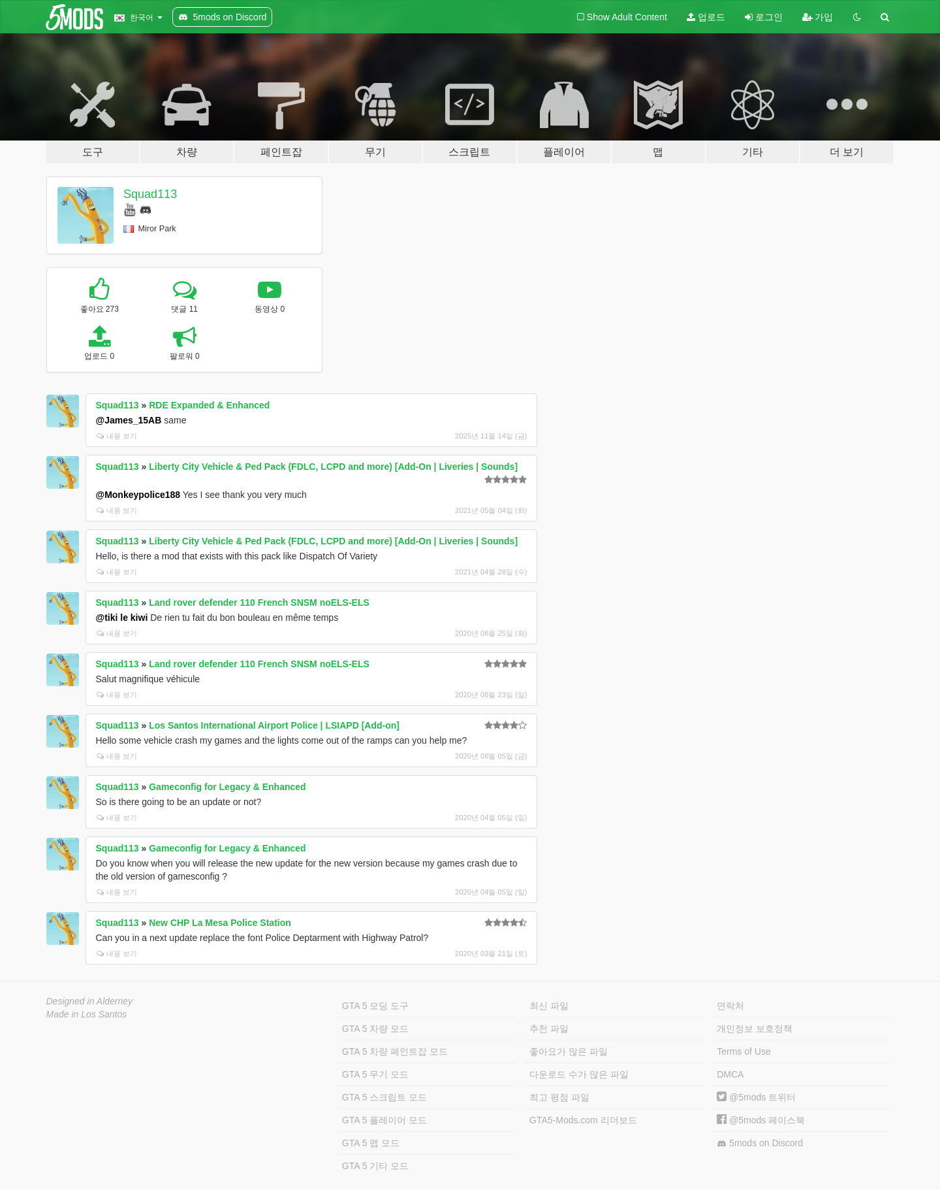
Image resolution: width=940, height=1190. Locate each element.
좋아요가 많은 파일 (568, 1051)
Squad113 (150, 194)
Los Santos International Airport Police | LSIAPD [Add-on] (274, 725)
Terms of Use (743, 1051)
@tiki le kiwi (122, 617)
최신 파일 (549, 1005)
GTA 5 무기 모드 (375, 1074)
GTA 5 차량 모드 (375, 1028)
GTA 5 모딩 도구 (375, 1005)
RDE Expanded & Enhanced (209, 405)
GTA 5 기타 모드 (375, 1166)
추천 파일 (549, 1028)
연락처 (730, 1005)
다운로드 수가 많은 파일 (579, 1074)
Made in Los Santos (86, 1014)
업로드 (706, 17)
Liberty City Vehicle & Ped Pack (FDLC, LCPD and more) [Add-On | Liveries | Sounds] (333, 466)
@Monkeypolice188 (138, 494)
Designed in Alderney (89, 1001)
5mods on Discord (760, 1143)
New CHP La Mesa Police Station (220, 922)
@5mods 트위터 (756, 1097)
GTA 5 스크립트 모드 (384, 1097)
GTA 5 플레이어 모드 (384, 1120)
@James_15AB (129, 420)
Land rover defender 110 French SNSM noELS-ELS (259, 602)
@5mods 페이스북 (761, 1120)
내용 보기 (117, 436)
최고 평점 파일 (559, 1097)
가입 (818, 17)
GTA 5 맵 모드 (371, 1143)
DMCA (730, 1074)
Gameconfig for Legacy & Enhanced (227, 787)
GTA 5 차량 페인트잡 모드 (395, 1051)
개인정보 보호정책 (754, 1028)
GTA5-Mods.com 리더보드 (583, 1120)
